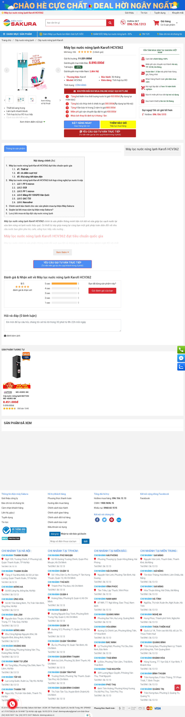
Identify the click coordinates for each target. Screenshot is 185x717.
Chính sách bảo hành (58, 508)
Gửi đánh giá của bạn (102, 290)
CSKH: (104, 503)
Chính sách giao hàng (58, 512)
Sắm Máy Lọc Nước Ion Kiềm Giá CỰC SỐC (63, 34)
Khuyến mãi (177, 13)
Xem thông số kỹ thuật (45, 101)
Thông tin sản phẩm (15, 148)
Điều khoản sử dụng (57, 527)
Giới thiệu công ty (10, 498)
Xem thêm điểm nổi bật (31, 122)
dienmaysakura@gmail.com (70, 711)
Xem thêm (62, 252)
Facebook (145, 498)
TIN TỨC (144, 34)
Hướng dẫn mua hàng (58, 503)
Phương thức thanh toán (60, 498)
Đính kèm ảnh (12, 336)
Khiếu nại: (105, 508)
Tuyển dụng (159, 13)
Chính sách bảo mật (57, 522)
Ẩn (53, 160)
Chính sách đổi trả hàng (59, 517)
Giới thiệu (129, 13)
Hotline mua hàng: (110, 498)
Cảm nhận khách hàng (12, 508)
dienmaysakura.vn (47, 715)
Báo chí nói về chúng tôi (169, 34)
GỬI (85, 541)
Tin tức (144, 13)
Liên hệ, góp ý (8, 512)
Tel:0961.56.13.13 (9, 566)
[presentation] (6, 70)
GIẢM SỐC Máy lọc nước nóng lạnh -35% (111, 34)
